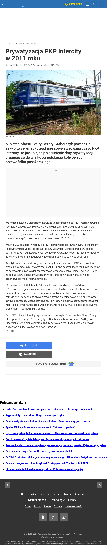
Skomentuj (81, 345)
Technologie (57, 491)
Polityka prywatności (73, 497)
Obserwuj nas (49, 355)
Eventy (72, 491)
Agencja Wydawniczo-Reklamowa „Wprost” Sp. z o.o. (60, 525)
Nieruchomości (37, 491)
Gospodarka (28, 485)
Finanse (44, 485)
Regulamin (58, 497)
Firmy (56, 485)
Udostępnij (31, 345)
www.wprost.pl (93, 535)
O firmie (28, 497)
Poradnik (80, 485)
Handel (67, 485)
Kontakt (37, 497)
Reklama (47, 497)
